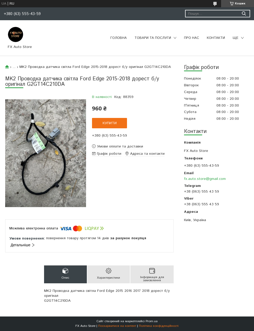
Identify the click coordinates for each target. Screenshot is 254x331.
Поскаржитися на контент (117, 326)
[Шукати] (244, 13)
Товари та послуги (153, 38)
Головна (118, 38)
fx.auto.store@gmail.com (205, 178)
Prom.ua (152, 321)
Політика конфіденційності (159, 326)
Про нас (191, 38)
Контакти (216, 38)
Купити (110, 123)
